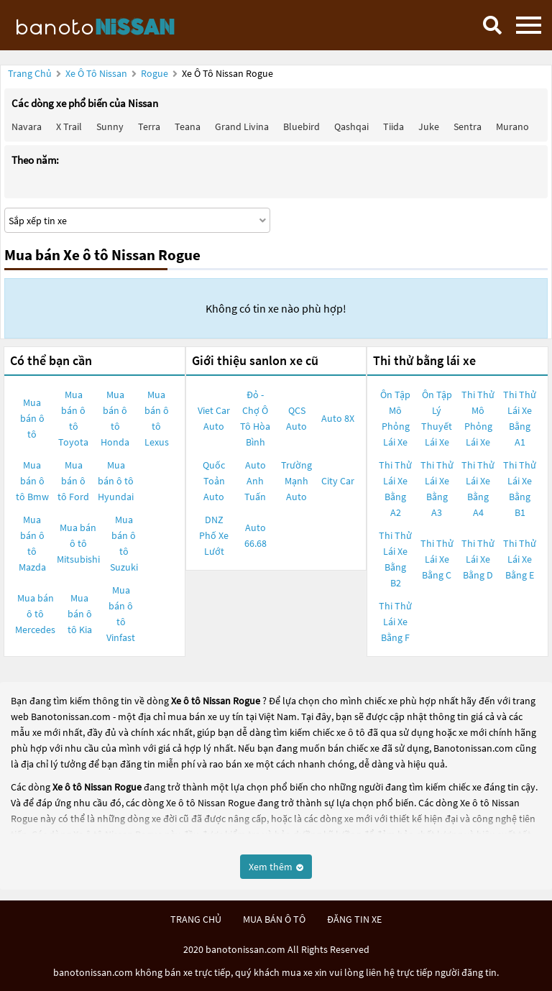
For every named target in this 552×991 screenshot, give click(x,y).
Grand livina (242, 126)
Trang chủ (30, 73)
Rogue (155, 73)
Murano (512, 126)
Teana (188, 126)
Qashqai (351, 126)
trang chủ (195, 919)
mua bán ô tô (274, 919)
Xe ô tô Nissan (96, 73)
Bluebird (301, 126)
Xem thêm (276, 866)
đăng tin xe (354, 919)
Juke (428, 126)
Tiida (393, 126)
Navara (27, 126)
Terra (149, 126)
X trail (69, 126)
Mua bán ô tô (32, 418)
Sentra (468, 126)
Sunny (110, 126)
